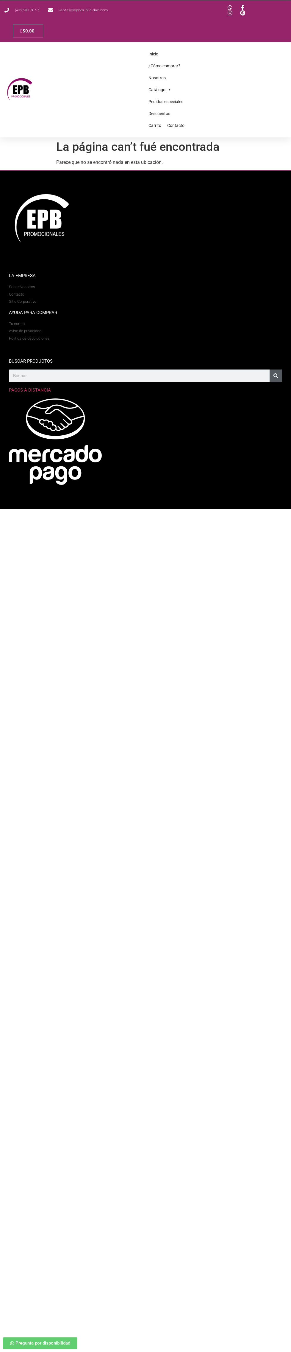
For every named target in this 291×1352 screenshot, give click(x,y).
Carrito (154, 125)
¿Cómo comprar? (164, 65)
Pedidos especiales (165, 101)
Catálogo (159, 90)
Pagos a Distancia (30, 390)
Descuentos (159, 113)
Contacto (175, 125)
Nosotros (157, 77)
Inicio (153, 54)
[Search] (276, 376)
